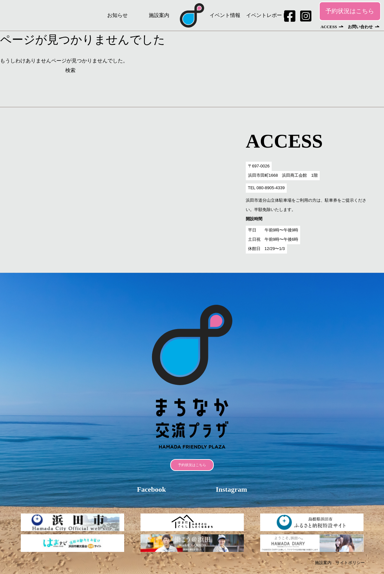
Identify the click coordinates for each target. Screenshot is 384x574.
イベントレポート (266, 15)
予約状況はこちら (349, 11)
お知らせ (117, 15)
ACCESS (329, 26)
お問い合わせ (360, 26)
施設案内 (159, 15)
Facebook (151, 489)
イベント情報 (225, 15)
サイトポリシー (350, 562)
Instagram (231, 489)
